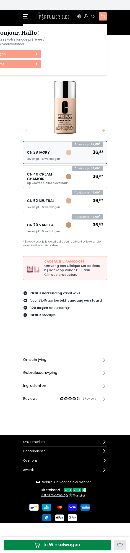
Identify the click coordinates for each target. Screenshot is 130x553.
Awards (28, 470)
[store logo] (53, 16)
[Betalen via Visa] (72, 507)
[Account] (86, 16)
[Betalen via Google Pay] (72, 517)
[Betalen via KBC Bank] (46, 507)
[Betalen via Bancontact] (34, 507)
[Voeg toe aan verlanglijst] (120, 545)
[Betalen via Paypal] (46, 517)
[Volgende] (103, 130)
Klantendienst (34, 451)
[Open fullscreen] (65, 105)
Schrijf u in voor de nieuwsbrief (63, 482)
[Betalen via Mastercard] (59, 507)
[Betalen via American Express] (85, 507)
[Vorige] (26, 130)
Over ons (30, 460)
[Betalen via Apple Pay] (59, 517)
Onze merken (34, 441)
